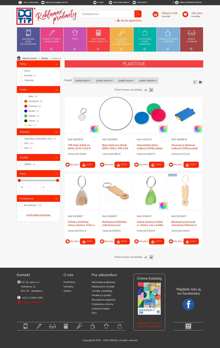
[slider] (19, 180)
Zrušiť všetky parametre (38, 215)
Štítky (23, 63)
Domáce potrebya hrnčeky (168, 38)
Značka (24, 157)
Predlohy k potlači (101, 295)
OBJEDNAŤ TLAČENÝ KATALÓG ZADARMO (149, 325)
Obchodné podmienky (104, 282)
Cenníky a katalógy (102, 290)
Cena (23, 173)
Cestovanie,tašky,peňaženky (145, 39)
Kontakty (140, 2)
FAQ (94, 312)
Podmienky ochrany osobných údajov (102, 306)
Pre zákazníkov (119, 2)
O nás (98, 2)
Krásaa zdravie (192, 38)
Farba (23, 89)
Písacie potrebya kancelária (52, 38)
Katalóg (24, 131)
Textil (75, 37)
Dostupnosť (26, 198)
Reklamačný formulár (103, 286)
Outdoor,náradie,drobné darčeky (122, 39)
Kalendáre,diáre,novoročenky (28, 36)
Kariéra (67, 290)
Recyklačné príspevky (104, 299)
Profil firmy (69, 282)
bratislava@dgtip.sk (54, 2)
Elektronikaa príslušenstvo (98, 38)
